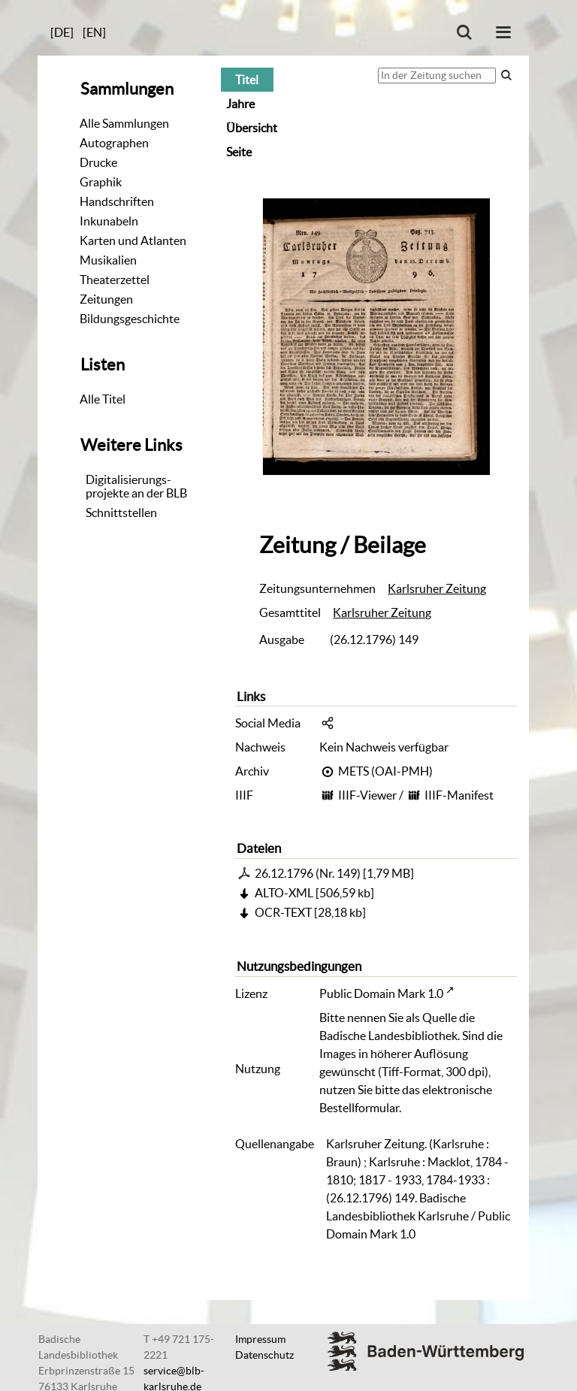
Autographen (114, 143)
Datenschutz (264, 1355)
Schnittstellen (121, 512)
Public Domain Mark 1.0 (381, 993)
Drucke (98, 162)
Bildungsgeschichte (130, 318)
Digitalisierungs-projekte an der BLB (136, 486)
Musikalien (108, 260)
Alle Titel (102, 399)
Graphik (101, 182)
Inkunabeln (109, 221)
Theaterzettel (115, 279)
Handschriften (117, 201)
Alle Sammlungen (124, 123)
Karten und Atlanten (133, 240)
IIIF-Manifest (459, 795)
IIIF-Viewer (367, 795)
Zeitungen (106, 299)
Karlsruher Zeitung (437, 588)
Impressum (260, 1339)
